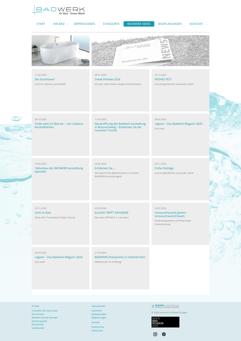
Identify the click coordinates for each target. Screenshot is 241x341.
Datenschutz (98, 326)
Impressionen (84, 24)
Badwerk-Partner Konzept (44, 317)
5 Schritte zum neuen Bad (44, 310)
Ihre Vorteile (38, 314)
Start (41, 24)
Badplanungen (170, 24)
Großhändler (38, 328)
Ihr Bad (59, 24)
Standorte (111, 24)
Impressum (97, 330)
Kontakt (196, 24)
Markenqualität (39, 321)
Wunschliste (38, 324)
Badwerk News (138, 24)
